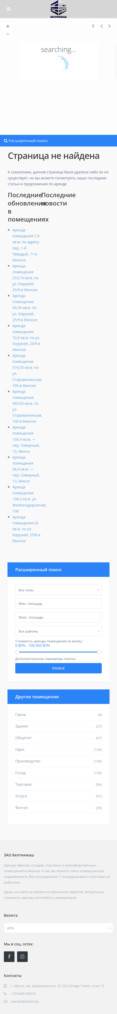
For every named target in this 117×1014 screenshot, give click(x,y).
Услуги (21, 795)
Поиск (58, 668)
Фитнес (21, 807)
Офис (20, 749)
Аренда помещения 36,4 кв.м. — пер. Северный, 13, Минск (26, 469)
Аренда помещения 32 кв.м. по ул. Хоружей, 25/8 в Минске (26, 529)
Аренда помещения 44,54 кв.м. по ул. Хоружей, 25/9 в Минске (25, 307)
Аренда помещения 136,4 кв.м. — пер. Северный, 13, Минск (26, 439)
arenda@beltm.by (25, 1001)
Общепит (23, 737)
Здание (21, 726)
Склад (20, 772)
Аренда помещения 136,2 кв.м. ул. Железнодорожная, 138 (29, 498)
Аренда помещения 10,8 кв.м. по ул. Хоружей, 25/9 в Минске (26, 337)
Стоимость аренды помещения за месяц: (49, 641)
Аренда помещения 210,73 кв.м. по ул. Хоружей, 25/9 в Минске (25, 277)
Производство (27, 761)
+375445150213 (23, 993)
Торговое (23, 784)
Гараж (20, 714)
